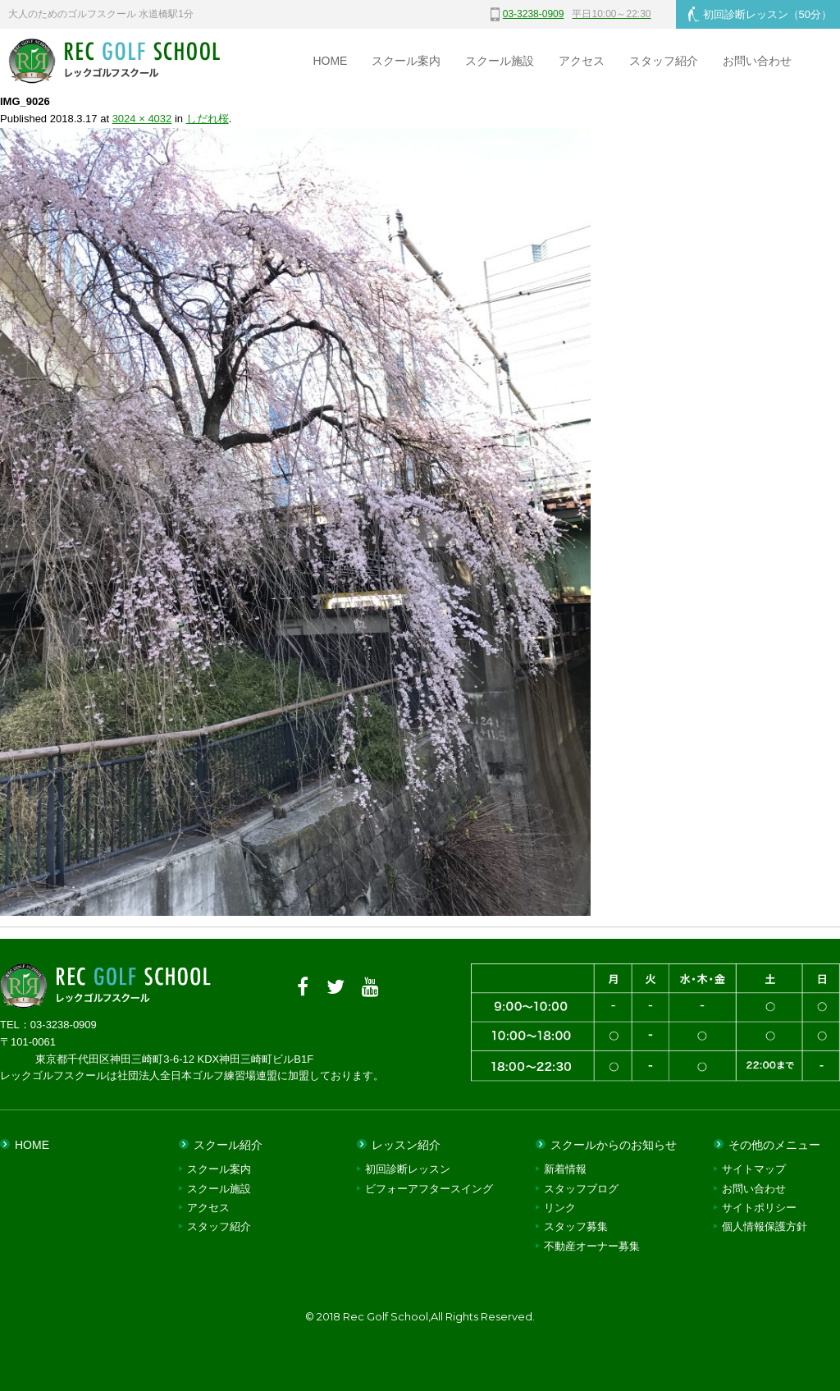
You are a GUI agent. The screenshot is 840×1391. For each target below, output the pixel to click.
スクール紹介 (228, 1144)
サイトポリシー (759, 1207)
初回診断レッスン (760, 14)
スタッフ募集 (576, 1226)
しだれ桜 (207, 118)
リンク (560, 1207)
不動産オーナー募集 (592, 1246)
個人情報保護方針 (764, 1226)
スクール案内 (406, 60)
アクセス (582, 60)
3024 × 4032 (142, 118)
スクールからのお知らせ (613, 1144)
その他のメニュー (774, 1144)
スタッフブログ (581, 1189)
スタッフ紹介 (663, 60)
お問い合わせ (757, 60)
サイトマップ (754, 1169)
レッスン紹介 (406, 1144)
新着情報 (565, 1169)
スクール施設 (499, 60)
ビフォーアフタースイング (429, 1189)
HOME (330, 60)
